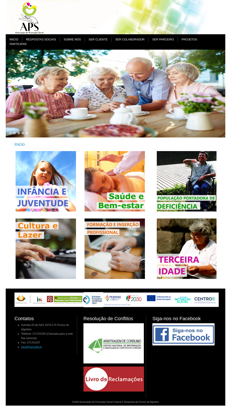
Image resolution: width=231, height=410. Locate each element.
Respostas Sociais (41, 39)
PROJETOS (189, 39)
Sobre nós (72, 39)
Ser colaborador (129, 39)
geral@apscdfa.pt (31, 347)
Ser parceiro (163, 39)
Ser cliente (98, 39)
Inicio (13, 39)
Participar (18, 44)
